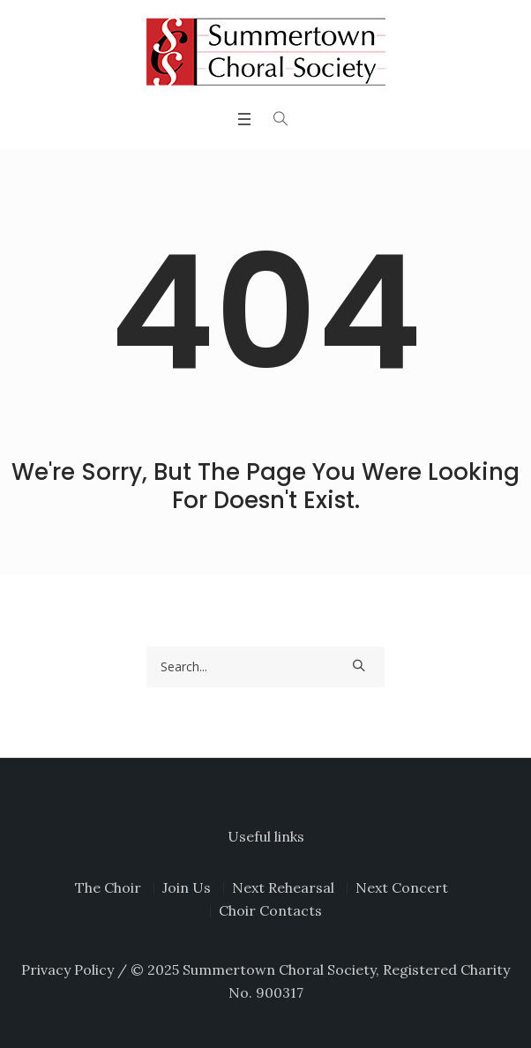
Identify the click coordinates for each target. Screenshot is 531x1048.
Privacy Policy (67, 969)
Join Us (186, 887)
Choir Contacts (270, 910)
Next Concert (401, 887)
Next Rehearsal (283, 887)
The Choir (108, 887)
